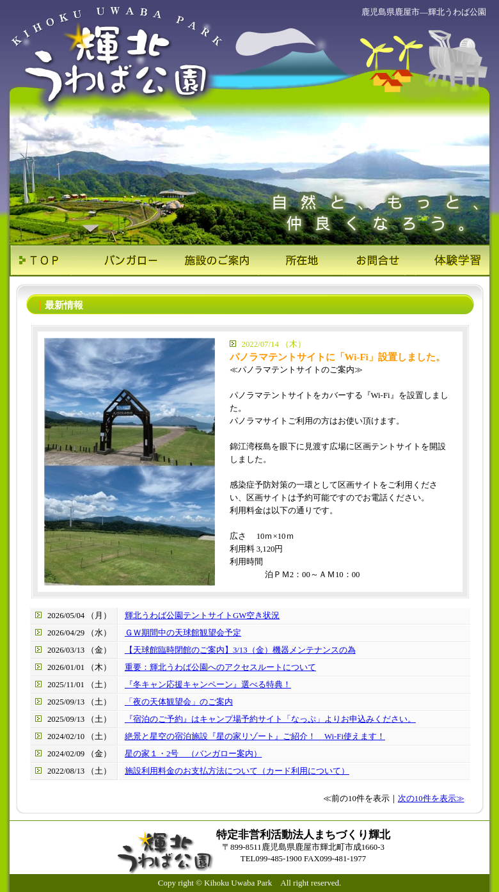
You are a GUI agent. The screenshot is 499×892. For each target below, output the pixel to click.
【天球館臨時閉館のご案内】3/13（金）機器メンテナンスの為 (240, 650)
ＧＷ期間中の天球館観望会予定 (183, 632)
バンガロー (130, 260)
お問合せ (369, 260)
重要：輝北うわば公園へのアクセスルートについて (220, 667)
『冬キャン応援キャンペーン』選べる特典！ (208, 684)
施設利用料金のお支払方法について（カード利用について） (237, 771)
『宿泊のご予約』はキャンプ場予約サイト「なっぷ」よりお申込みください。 (270, 719)
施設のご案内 (209, 260)
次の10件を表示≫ (431, 798)
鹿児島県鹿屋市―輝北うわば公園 (423, 12)
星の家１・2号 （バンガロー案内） (193, 753)
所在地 (289, 260)
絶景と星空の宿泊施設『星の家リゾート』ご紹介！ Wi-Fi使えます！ (255, 736)
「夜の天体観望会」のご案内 (179, 701)
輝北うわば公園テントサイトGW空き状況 (202, 615)
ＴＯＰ (50, 260)
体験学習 (449, 260)
